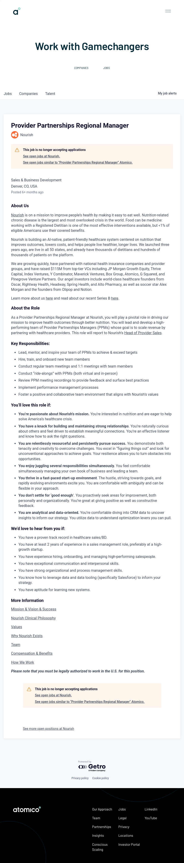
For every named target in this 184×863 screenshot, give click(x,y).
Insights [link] (98, 835)
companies (28, 93)
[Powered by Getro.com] (92, 766)
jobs (8, 93)
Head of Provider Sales (142, 333)
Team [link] (96, 818)
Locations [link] (125, 835)
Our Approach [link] (102, 809)
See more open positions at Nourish (48, 728)
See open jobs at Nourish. (41, 156)
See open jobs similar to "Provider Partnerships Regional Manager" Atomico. (78, 162)
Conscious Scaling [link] (100, 846)
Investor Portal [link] (129, 844)
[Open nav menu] (168, 11)
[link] (16, 13)
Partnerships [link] (101, 827)
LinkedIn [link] (151, 809)
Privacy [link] (123, 827)
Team (15, 644)
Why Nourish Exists (27, 636)
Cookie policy (100, 778)
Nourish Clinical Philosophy (33, 618)
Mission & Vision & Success (33, 609)
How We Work (22, 662)
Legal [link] (122, 818)
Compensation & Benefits (32, 653)
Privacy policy (79, 778)
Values (16, 627)
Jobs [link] (122, 809)
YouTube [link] (151, 818)
